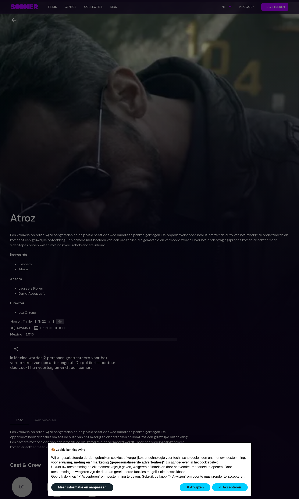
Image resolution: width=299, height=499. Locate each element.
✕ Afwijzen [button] (195, 487)
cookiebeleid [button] (209, 462)
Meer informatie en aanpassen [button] (82, 487)
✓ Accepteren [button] (230, 487)
